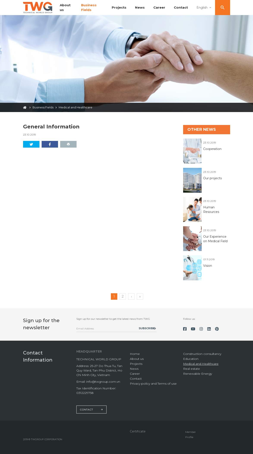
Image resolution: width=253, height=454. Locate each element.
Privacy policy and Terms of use (153, 383)
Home (135, 354)
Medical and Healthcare (200, 364)
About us (137, 359)
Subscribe (147, 328)
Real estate (191, 369)
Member (190, 432)
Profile (189, 437)
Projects (119, 7)
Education (190, 359)
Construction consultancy (202, 354)
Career (159, 7)
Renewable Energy (197, 374)
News (140, 7)
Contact (181, 7)
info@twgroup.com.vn (103, 382)
